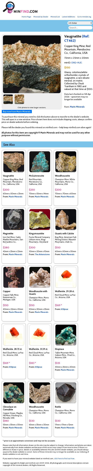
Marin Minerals (15, 196)
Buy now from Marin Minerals (17, 111)
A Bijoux (64, 309)
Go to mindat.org (84, 17)
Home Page (26, 17)
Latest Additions (68, 17)
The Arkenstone (42, 254)
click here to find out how (64, 458)
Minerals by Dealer (40, 17)
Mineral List (55, 17)
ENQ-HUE (76, 62)
